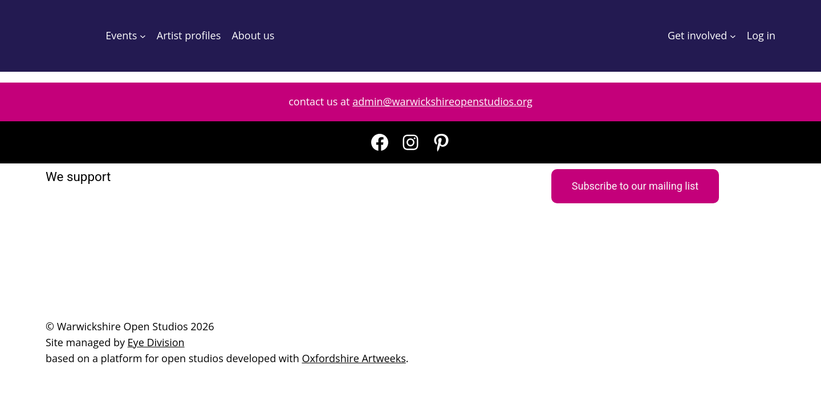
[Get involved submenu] (733, 36)
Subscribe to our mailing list (635, 186)
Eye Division (156, 342)
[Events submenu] (143, 36)
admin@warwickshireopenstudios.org (442, 101)
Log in (761, 35)
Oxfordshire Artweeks (353, 358)
